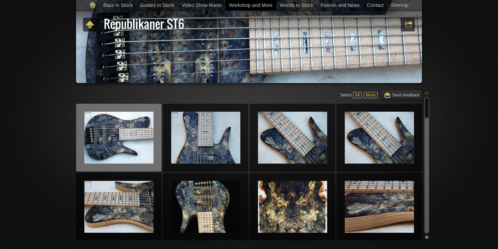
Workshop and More (251, 5)
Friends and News (340, 5)
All (357, 95)
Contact (375, 5)
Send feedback (405, 95)
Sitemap (399, 5)
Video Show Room (202, 5)
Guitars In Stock (157, 5)
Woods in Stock (296, 5)
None (370, 95)
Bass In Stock (118, 5)
